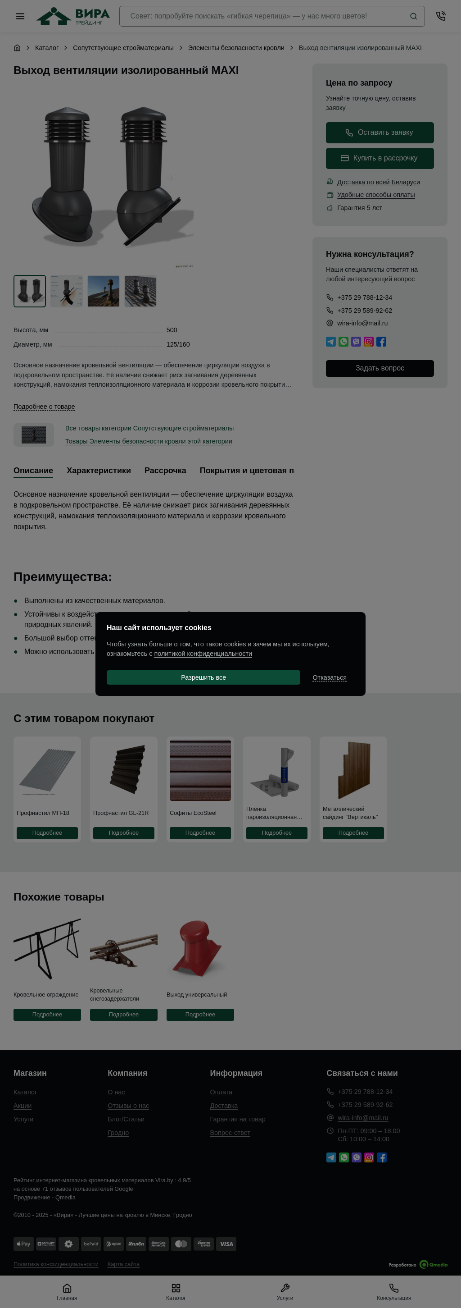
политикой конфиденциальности (203, 653)
